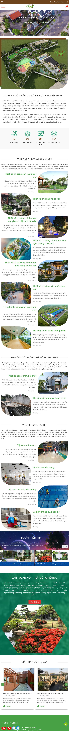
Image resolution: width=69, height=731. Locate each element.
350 (41, 139)
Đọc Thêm (34, 602)
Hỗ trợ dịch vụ (54, 142)
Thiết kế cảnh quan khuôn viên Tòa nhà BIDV (26, 564)
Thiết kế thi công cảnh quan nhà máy (19, 308)
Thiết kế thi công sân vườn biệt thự (20, 175)
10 (14, 139)
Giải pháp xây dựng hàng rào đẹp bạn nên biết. (17, 693)
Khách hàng (27, 142)
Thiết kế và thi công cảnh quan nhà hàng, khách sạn (20, 264)
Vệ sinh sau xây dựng (43, 467)
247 (54, 139)
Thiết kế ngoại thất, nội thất (21, 375)
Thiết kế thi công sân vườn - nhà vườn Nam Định (43, 564)
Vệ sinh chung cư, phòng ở (46, 511)
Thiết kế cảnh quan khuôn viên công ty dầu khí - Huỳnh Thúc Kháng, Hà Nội (9, 564)
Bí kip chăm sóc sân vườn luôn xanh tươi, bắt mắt (51, 693)
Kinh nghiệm (14, 142)
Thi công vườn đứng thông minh (49, 330)
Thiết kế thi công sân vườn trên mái (49, 288)
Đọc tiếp (31, 192)
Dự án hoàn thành (41, 144)
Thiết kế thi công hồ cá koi (46, 198)
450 (27, 139)
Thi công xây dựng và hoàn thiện (49, 398)
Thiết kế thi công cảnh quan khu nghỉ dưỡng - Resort (49, 242)
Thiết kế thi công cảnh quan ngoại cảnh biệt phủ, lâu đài (22, 220)
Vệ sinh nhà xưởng (26, 445)
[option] (34, 23)
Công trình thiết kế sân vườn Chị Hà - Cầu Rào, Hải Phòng (60, 564)
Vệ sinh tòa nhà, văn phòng (22, 489)
